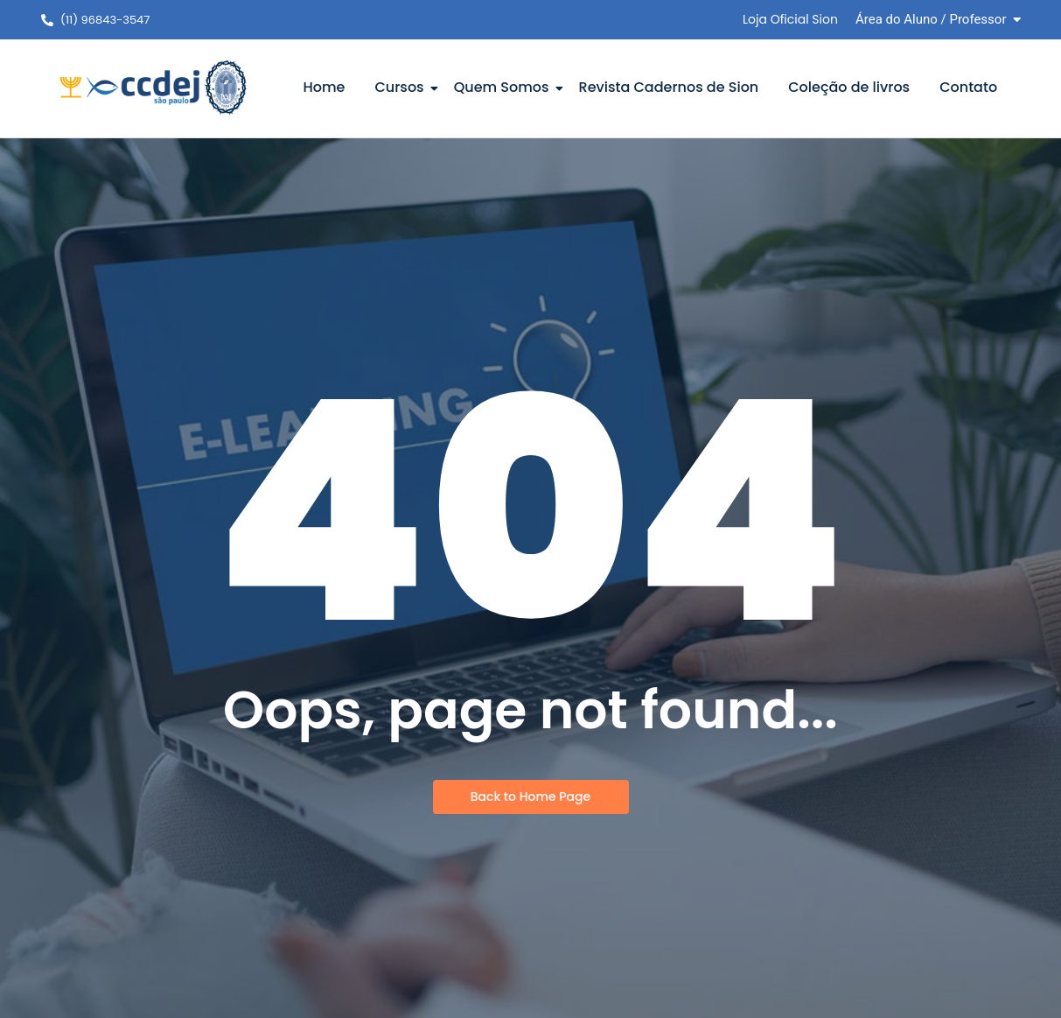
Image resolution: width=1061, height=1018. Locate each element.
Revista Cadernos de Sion (669, 87)
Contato (968, 87)
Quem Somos (504, 87)
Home (324, 87)
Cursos (401, 87)
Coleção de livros (849, 87)
